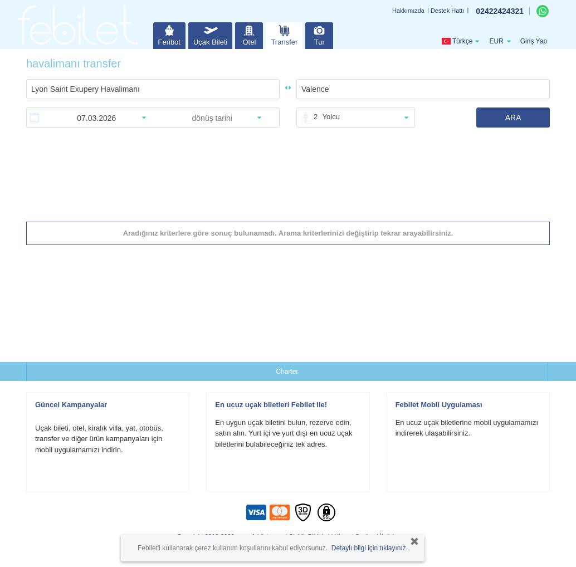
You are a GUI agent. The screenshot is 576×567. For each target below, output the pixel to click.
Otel (249, 34)
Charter (287, 371)
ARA (513, 117)
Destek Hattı (448, 10)
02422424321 (500, 11)
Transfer (284, 34)
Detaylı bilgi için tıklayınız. (369, 548)
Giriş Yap (533, 41)
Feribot (169, 34)
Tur (319, 34)
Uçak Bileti (210, 34)
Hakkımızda (408, 10)
